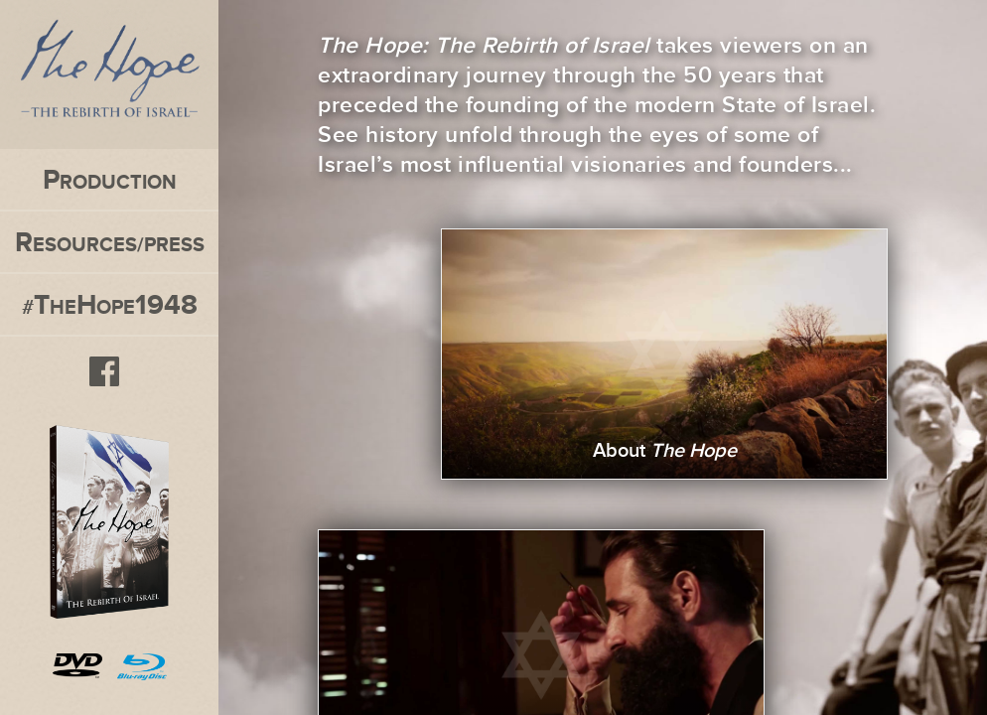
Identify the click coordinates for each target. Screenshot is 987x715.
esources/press (110, 241)
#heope (110, 304)
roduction (110, 179)
